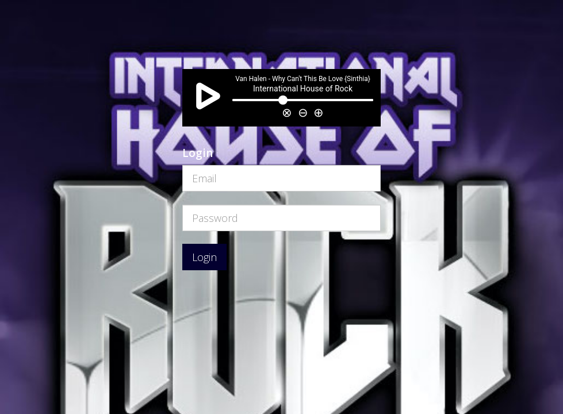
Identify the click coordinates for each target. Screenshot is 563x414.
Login (204, 257)
